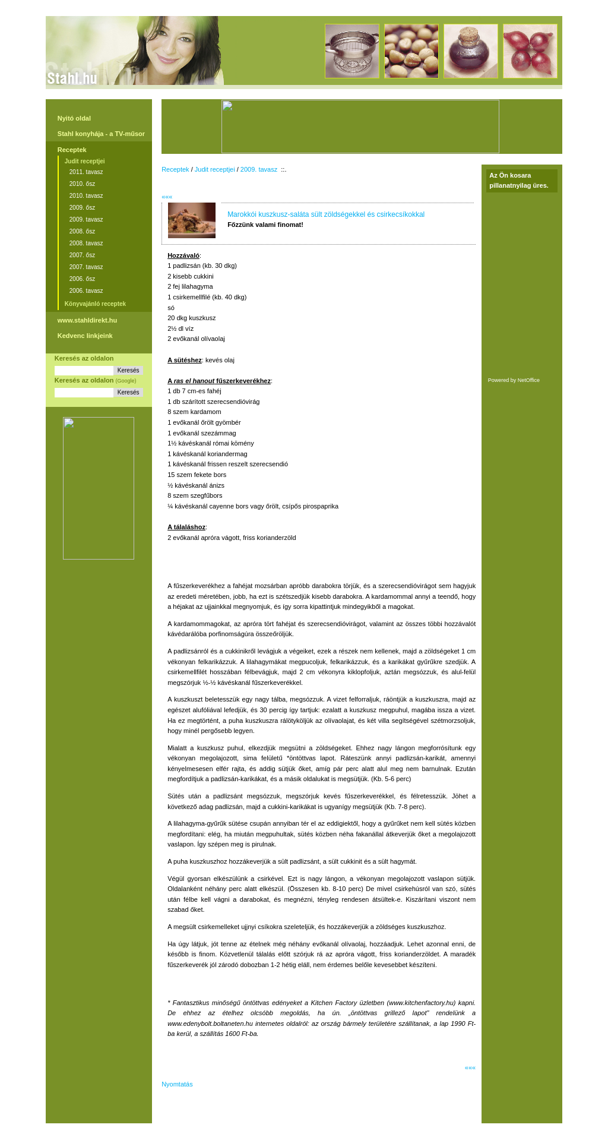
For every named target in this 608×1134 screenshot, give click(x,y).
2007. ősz (82, 255)
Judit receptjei (85, 161)
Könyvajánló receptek (95, 304)
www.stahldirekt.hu (87, 320)
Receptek (72, 149)
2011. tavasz (86, 172)
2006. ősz (82, 279)
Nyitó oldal (74, 118)
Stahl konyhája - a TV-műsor (101, 133)
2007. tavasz (86, 267)
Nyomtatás (177, 1084)
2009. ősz (82, 207)
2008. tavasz (86, 243)
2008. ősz (82, 231)
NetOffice (529, 380)
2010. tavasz (86, 195)
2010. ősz (82, 184)
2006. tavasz (86, 291)
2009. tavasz (86, 219)
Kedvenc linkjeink (85, 335)
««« (167, 196)
